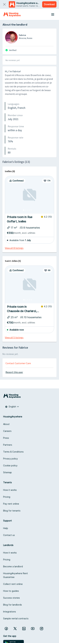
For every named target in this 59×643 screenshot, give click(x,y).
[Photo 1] (24, 210)
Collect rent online (13, 584)
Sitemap (7, 472)
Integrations (9, 611)
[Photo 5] (31, 210)
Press (6, 438)
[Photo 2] (25, 210)
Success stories (11, 597)
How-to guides (11, 591)
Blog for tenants (11, 510)
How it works (10, 490)
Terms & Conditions (13, 451)
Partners (7, 444)
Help (5, 528)
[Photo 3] (27, 210)
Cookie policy (10, 465)
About (6, 424)
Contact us (9, 535)
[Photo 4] (29, 210)
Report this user (14, 372)
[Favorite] (47, 181)
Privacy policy (10, 458)
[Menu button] (53, 14)
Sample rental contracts (15, 618)
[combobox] (12, 406)
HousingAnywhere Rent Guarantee (15, 575)
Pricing (6, 496)
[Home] (12, 14)
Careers (7, 431)
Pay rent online (11, 503)
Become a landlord (13, 566)
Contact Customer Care (18, 363)
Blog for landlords (12, 604)
